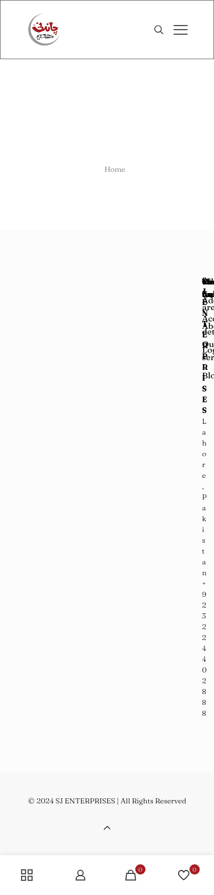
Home (115, 169)
